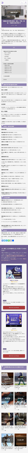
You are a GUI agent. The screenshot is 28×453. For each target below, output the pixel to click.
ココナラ (14, 328)
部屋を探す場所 (8, 67)
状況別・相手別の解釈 (9, 63)
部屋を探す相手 (8, 70)
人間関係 (7, 60)
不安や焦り (7, 54)
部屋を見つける (8, 72)
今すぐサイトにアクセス (14, 307)
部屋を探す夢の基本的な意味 (10, 51)
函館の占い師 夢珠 (14, 280)
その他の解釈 (7, 76)
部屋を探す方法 (8, 68)
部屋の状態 (7, 65)
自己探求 (7, 56)
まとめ (5, 79)
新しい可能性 (8, 58)
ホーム (2, 29)
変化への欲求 (8, 52)
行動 (16, 25)
